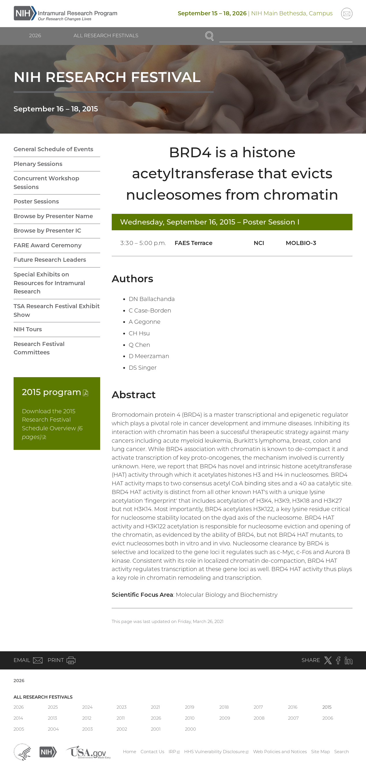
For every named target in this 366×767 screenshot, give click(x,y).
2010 (190, 718)
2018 (224, 707)
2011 (121, 718)
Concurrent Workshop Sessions (46, 182)
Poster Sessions (36, 201)
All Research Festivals (106, 35)
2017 (258, 707)
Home (129, 751)
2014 (18, 718)
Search (341, 751)
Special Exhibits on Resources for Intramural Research (49, 283)
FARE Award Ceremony (47, 245)
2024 (87, 707)
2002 (122, 729)
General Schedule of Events (53, 149)
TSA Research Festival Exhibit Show (57, 310)
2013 (52, 718)
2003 (87, 729)
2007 (293, 718)
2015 (55, 392)
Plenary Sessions (38, 163)
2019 (189, 707)
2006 (327, 718)
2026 (35, 35)
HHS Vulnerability (216, 751)
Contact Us (152, 751)
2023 (121, 707)
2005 (19, 729)
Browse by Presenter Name (53, 216)
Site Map (320, 751)
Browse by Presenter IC (47, 230)
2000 (190, 729)
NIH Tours (28, 329)
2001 (155, 729)
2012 (86, 718)
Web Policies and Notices (280, 751)
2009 (224, 718)
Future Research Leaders (50, 259)
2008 (259, 718)
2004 (53, 729)
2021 (155, 707)
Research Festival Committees (39, 348)
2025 (53, 707)
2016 (292, 707)
